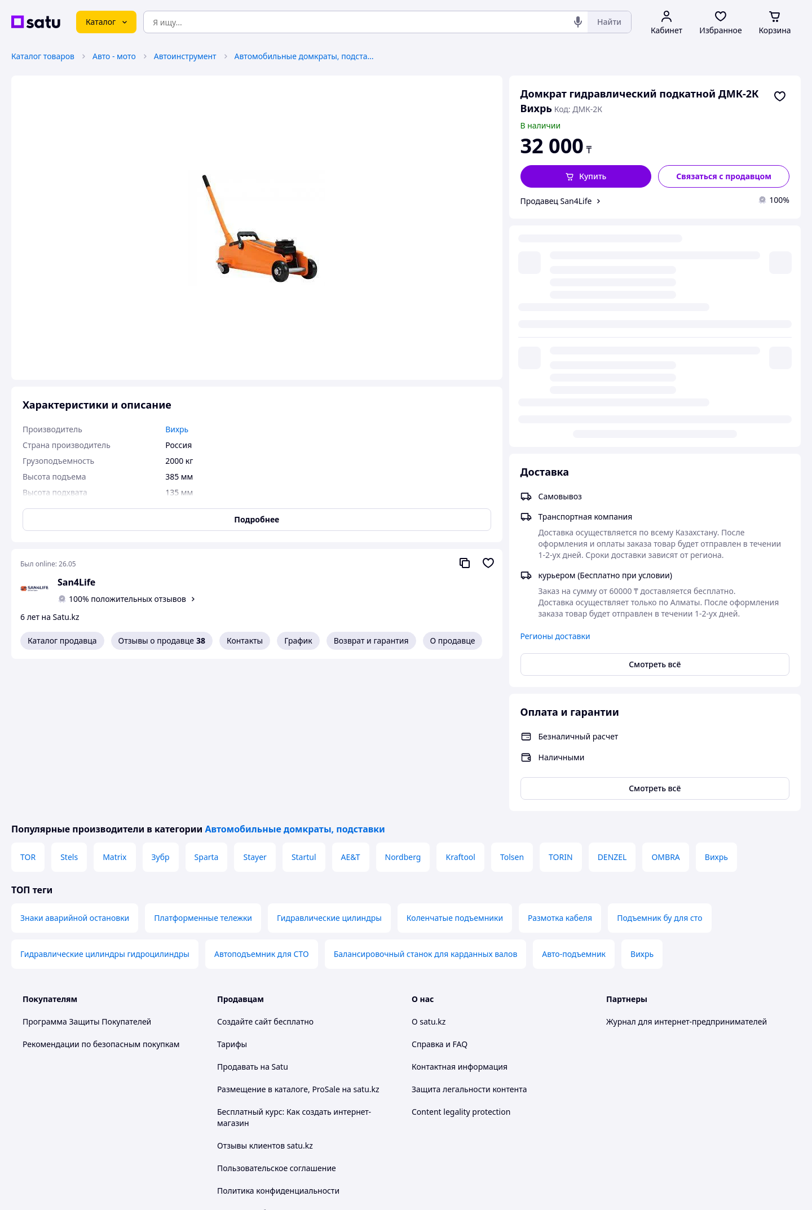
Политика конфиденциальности (278, 1038)
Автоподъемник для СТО (261, 801)
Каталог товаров (42, 56)
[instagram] (653, 1091)
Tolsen (512, 704)
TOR (28, 704)
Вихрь (716, 704)
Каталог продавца (62, 640)
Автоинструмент (185, 56)
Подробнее (256, 519)
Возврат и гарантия (371, 640)
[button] (586, 176)
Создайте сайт (244, 869)
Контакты (245, 640)
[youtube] (613, 1091)
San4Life (76, 582)
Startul (304, 704)
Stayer (254, 704)
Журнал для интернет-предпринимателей (686, 869)
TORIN (561, 704)
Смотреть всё (655, 436)
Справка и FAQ (439, 892)
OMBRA (665, 704)
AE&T (350, 704)
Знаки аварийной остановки (74, 765)
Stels (69, 704)
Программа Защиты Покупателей (87, 869)
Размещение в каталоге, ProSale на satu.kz (298, 937)
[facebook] (633, 1091)
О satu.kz (428, 869)
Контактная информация (460, 914)
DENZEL (612, 704)
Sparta (207, 704)
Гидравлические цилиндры (329, 765)
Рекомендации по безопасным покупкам (101, 892)
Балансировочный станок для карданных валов (426, 801)
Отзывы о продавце (161, 641)
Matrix (114, 704)
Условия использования (521, 1158)
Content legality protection (461, 959)
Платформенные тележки (203, 765)
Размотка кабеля (560, 765)
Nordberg (403, 704)
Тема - (262, 1091)
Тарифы (232, 892)
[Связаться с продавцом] (723, 176)
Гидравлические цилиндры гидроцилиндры (104, 801)
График (298, 640)
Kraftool (460, 704)
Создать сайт (551, 1188)
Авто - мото (114, 56)
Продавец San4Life (556, 201)
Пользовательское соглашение (276, 1015)
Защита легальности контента (469, 937)
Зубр (161, 704)
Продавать (237, 914)
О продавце (452, 640)
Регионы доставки (555, 407)
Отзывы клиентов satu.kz (265, 993)
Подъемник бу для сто (659, 765)
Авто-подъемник (574, 801)
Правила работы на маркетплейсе (282, 1061)
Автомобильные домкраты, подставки (305, 56)
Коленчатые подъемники (455, 765)
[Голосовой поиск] (578, 22)
